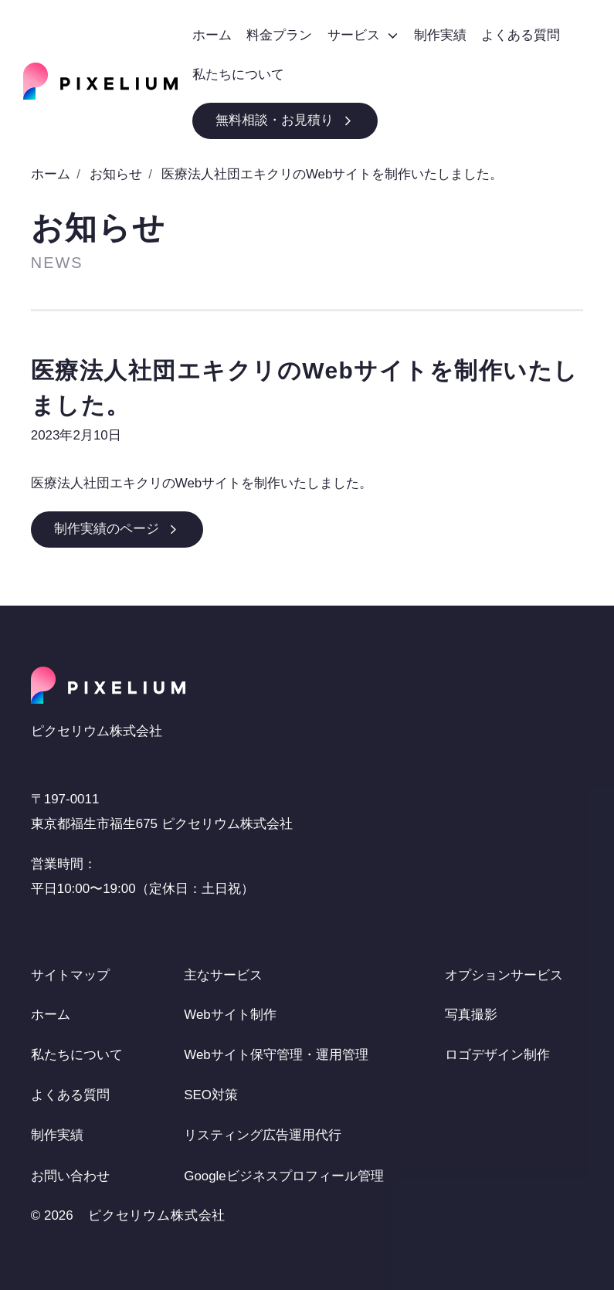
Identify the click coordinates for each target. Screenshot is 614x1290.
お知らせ (116, 174)
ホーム (50, 174)
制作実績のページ (117, 528)
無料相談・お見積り (284, 120)
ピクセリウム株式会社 (157, 1216)
